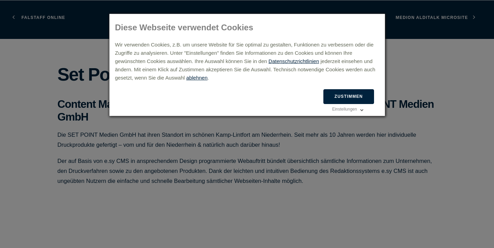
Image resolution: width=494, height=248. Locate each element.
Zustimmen (348, 96)
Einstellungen (344, 109)
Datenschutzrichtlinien (294, 61)
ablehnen (197, 78)
